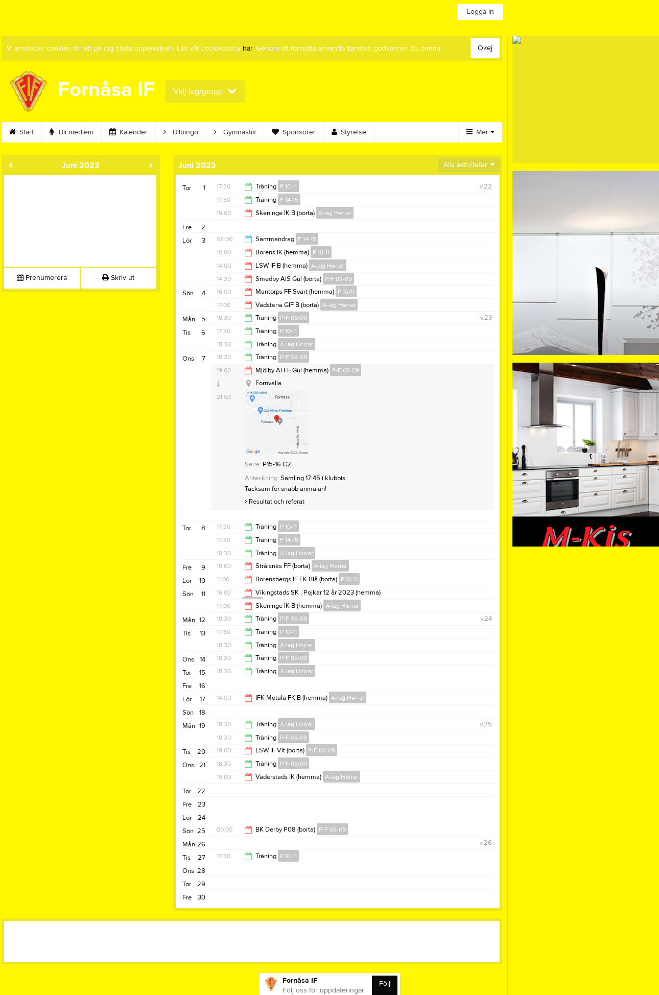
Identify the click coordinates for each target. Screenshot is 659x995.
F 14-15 (289, 200)
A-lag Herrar (334, 213)
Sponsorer (294, 132)
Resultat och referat (274, 502)
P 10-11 (288, 186)
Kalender (128, 132)
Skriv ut (118, 277)
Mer (480, 132)
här (247, 48)
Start (21, 132)
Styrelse (349, 132)
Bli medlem (71, 132)
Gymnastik (235, 132)
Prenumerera (42, 277)
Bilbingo (180, 132)
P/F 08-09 (338, 279)
